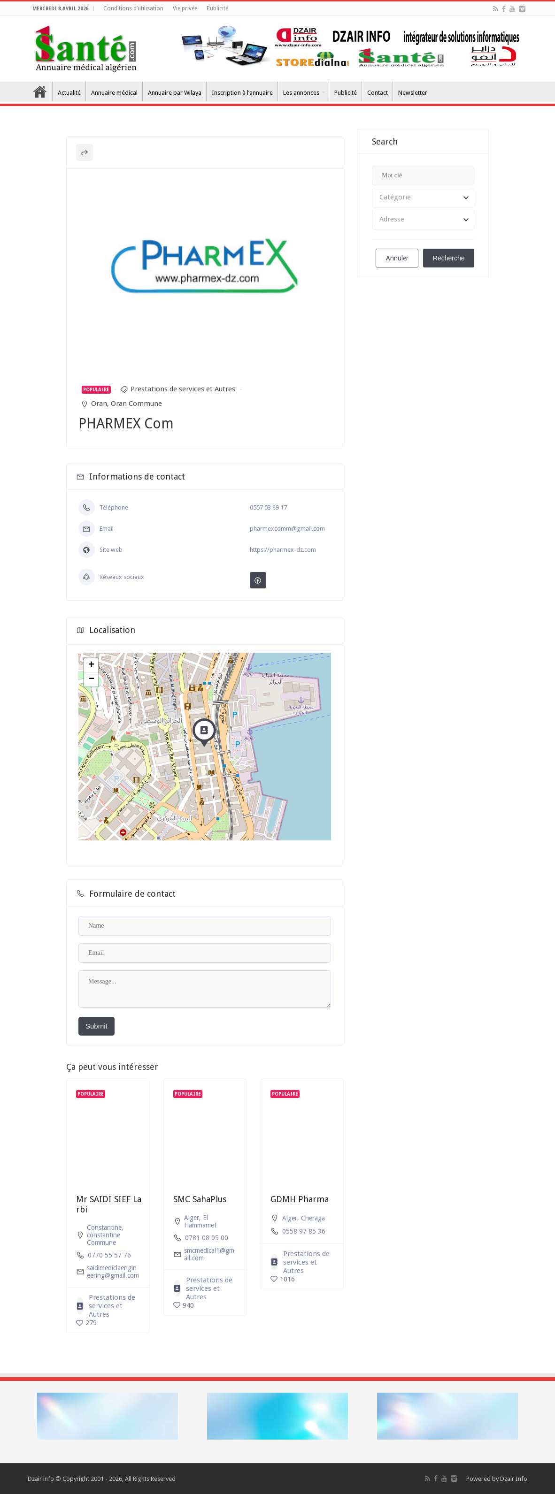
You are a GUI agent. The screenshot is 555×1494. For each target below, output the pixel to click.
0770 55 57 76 (109, 1255)
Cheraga (313, 1218)
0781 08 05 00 (206, 1238)
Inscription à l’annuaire (242, 92)
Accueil (40, 91)
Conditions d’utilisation (133, 8)
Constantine (104, 1227)
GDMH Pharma (299, 1199)
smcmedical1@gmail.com (209, 1254)
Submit (96, 1026)
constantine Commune (103, 1238)
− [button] (91, 679)
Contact (377, 92)
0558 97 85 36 (303, 1231)
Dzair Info (513, 1478)
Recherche (449, 258)
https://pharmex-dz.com (283, 549)
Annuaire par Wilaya (174, 92)
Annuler (397, 258)
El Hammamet (200, 1221)
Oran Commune (136, 403)
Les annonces (301, 92)
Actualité (69, 92)
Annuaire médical (114, 92)
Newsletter (412, 92)
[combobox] (423, 197)
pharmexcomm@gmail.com (287, 528)
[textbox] (423, 197)
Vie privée (185, 8)
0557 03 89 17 (268, 507)
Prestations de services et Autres (183, 389)
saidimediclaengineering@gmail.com (113, 1271)
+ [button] (91, 665)
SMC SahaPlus (199, 1199)
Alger (191, 1217)
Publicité (217, 8)
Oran (99, 403)
